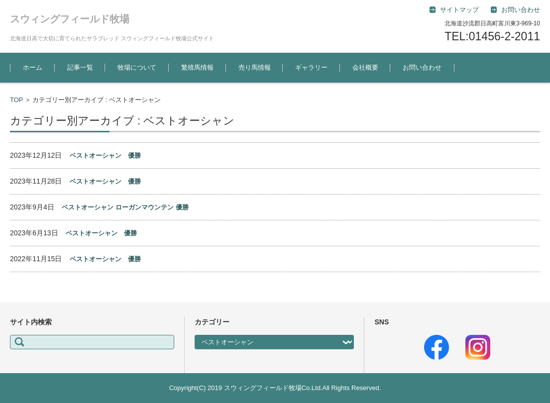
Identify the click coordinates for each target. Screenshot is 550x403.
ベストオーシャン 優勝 (105, 155)
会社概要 (365, 67)
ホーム (32, 67)
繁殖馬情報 (197, 67)
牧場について (136, 67)
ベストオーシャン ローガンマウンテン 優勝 (125, 207)
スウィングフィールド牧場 (69, 18)
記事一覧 (80, 67)
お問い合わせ (422, 67)
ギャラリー (311, 67)
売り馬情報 (254, 67)
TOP (16, 99)
